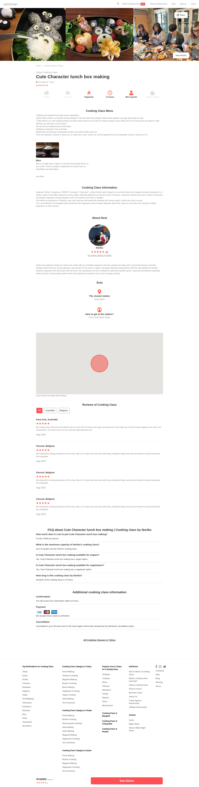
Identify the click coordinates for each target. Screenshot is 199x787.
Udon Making (68, 731)
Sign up (183, 4)
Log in (193, 4)
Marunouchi (107, 705)
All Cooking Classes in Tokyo (99, 640)
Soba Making (68, 699)
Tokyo (51, 82)
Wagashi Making (69, 679)
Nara (24, 714)
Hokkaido (26, 687)
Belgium (64, 410)
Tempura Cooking (70, 676)
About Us (133, 697)
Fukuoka (26, 683)
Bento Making (68, 687)
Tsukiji (105, 694)
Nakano (105, 698)
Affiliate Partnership (138, 707)
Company (160, 671)
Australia (50, 410)
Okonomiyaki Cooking (72, 723)
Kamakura (26, 707)
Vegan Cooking (69, 695)
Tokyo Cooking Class (158, 4)
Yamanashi (27, 722)
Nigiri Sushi (134, 724)
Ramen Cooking (69, 683)
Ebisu (104, 682)
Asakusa (106, 678)
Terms (158, 686)
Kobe (24, 718)
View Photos (180, 55)
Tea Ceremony (68, 703)
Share (181, 15)
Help (173, 4)
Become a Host (135, 693)
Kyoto (25, 676)
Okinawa (26, 710)
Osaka (25, 679)
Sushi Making (68, 672)
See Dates (127, 781)
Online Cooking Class (133, 4)
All (39, 410)
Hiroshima (26, 726)
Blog (158, 678)
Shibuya (105, 686)
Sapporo (26, 691)
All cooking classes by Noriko (99, 255)
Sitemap (159, 682)
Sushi (131, 720)
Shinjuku (106, 674)
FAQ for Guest (135, 689)
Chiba (25, 695)
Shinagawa (43, 82)
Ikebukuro (106, 690)
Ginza (104, 701)
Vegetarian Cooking (71, 691)
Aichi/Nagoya (28, 699)
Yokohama (27, 703)
